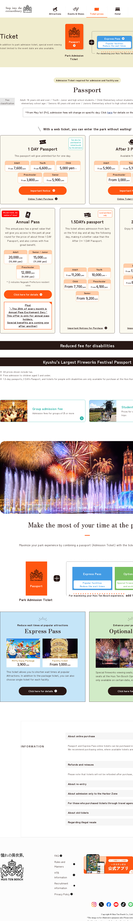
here (109, 112)
